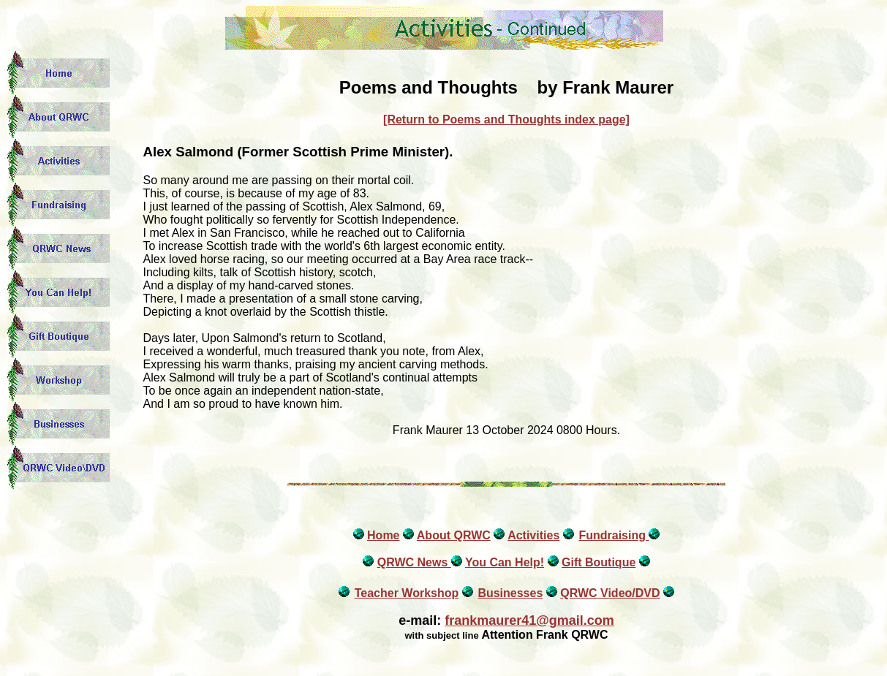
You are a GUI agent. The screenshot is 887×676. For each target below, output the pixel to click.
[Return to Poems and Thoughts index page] (506, 119)
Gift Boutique (598, 562)
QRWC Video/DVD (610, 593)
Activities (533, 535)
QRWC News (414, 562)
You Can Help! (504, 562)
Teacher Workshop (407, 593)
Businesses (510, 593)
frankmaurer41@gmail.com (529, 620)
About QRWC (454, 535)
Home (383, 535)
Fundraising (613, 535)
